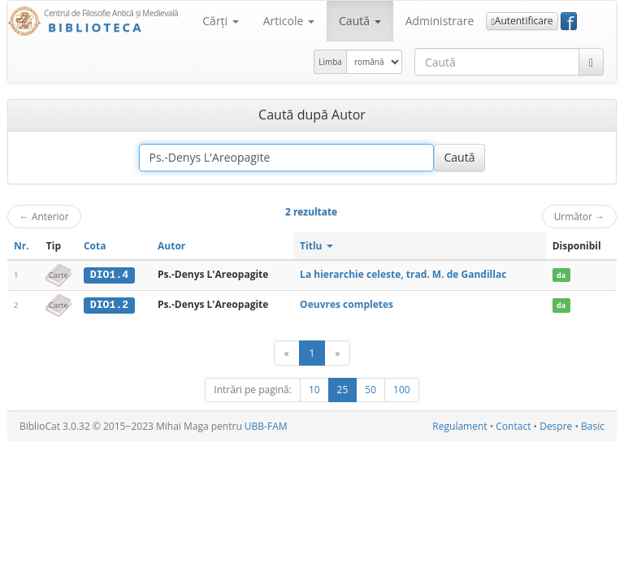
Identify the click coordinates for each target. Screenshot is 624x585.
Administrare (439, 20)
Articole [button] (288, 20)
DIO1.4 (109, 274)
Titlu (316, 246)
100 (401, 389)
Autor (171, 246)
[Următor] (337, 352)
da (561, 275)
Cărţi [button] (220, 20)
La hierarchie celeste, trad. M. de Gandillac (403, 274)
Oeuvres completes (346, 304)
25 (343, 389)
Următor (579, 216)
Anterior (44, 216)
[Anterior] (287, 352)
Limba (330, 61)
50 (370, 389)
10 (314, 389)
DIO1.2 (109, 304)
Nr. (21, 246)
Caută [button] (360, 20)
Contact (513, 425)
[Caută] (591, 62)
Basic (592, 425)
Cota (95, 246)
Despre (556, 425)
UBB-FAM (266, 425)
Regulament (459, 425)
